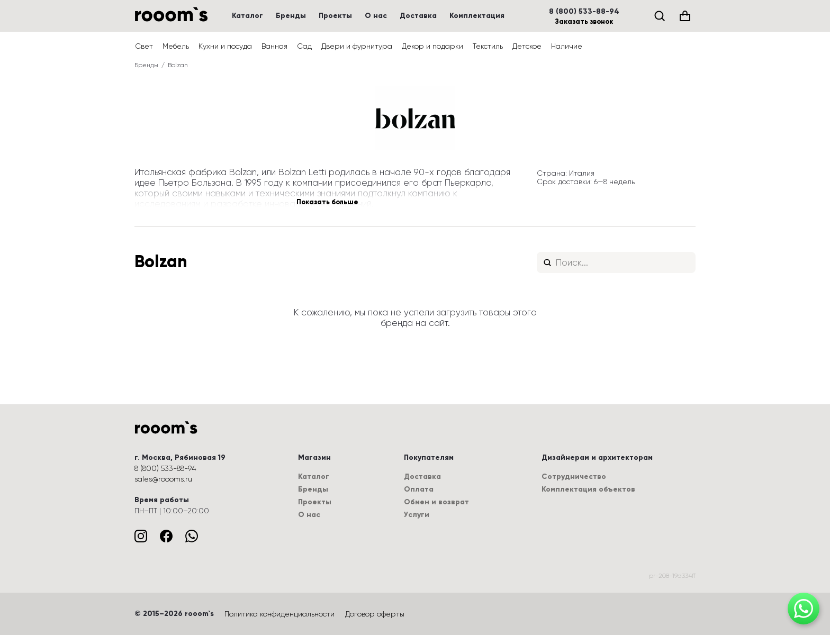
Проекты (335, 15)
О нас (376, 15)
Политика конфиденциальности (279, 614)
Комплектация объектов (588, 489)
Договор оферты (374, 614)
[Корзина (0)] (685, 15)
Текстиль (488, 46)
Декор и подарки (432, 46)
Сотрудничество (574, 476)
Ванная (274, 46)
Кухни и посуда (225, 46)
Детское (527, 46)
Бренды (291, 15)
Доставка (418, 15)
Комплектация (476, 15)
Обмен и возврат (436, 501)
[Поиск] (659, 15)
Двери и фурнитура (356, 46)
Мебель (176, 46)
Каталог (247, 15)
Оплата (419, 489)
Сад (304, 46)
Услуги (416, 514)
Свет (144, 46)
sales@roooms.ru (163, 479)
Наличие (566, 46)
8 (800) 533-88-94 (584, 11)
